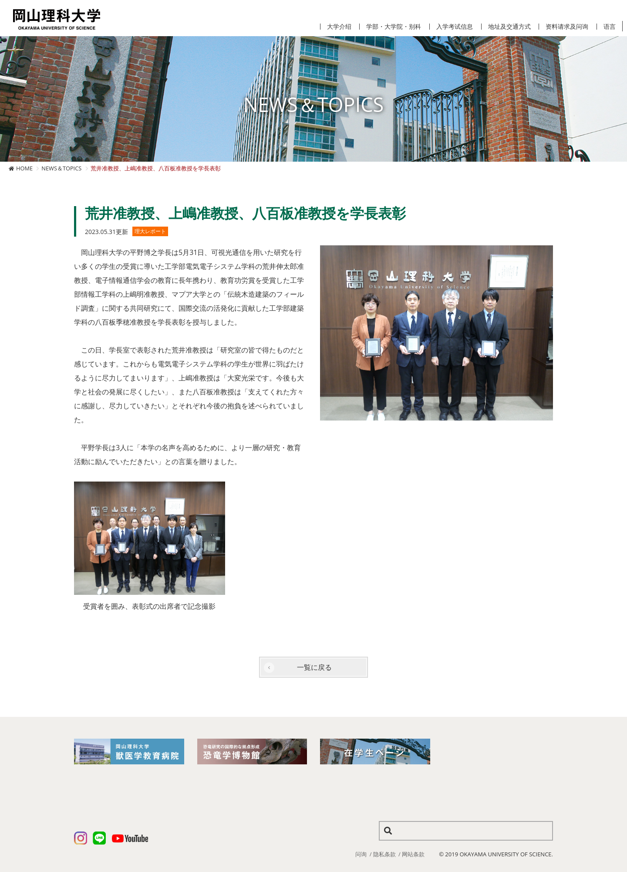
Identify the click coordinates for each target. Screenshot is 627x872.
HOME (24, 168)
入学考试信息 (454, 27)
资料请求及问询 (567, 27)
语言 (609, 27)
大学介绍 (339, 27)
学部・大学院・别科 (393, 27)
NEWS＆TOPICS (61, 168)
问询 (361, 854)
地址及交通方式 (509, 27)
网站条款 (413, 854)
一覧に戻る (314, 667)
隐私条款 (384, 854)
